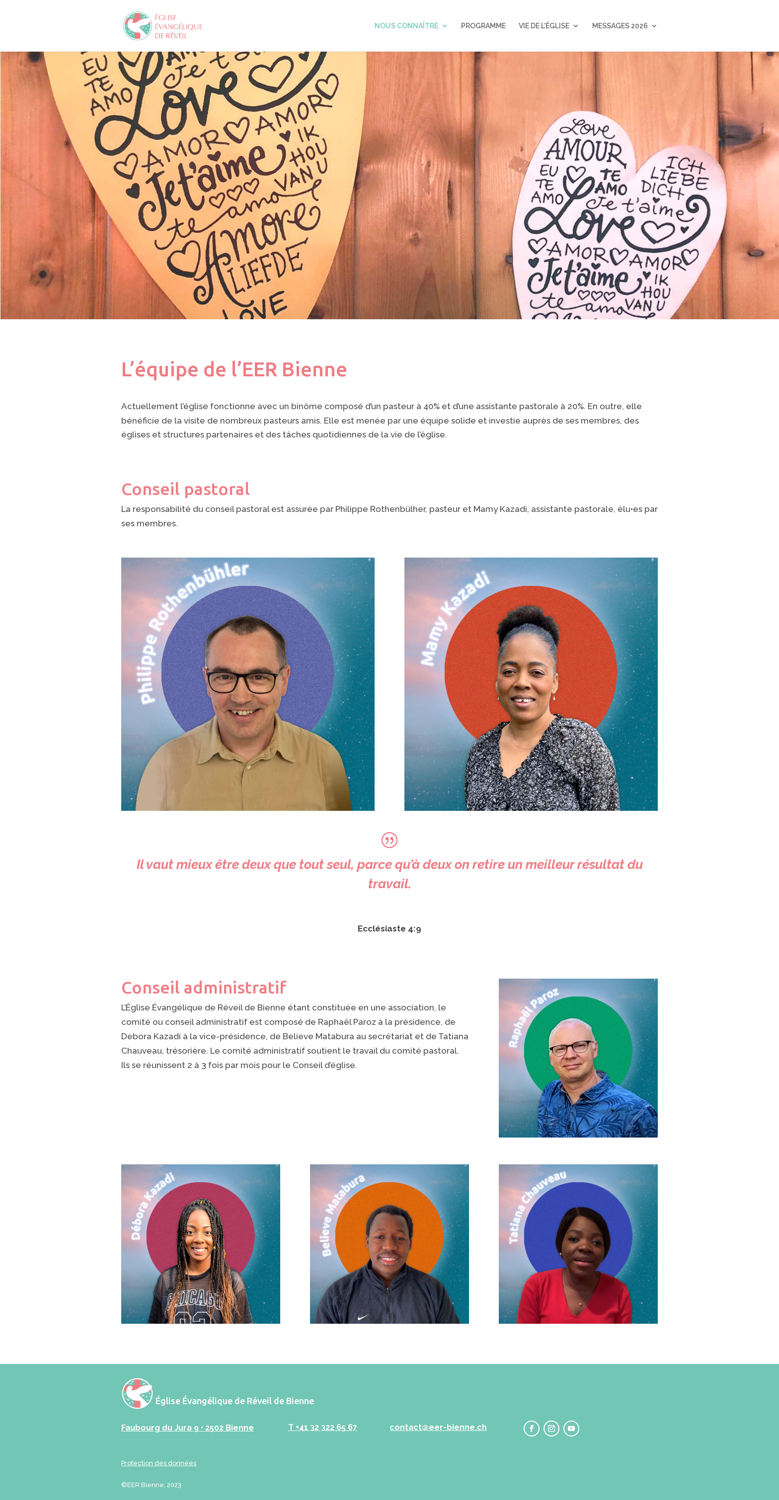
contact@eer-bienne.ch (438, 1427)
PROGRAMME (483, 26)
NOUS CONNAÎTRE (406, 26)
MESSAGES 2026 (620, 26)
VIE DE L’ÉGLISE (544, 26)
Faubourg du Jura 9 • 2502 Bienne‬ (187, 1427)
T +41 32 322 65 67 (322, 1427)
